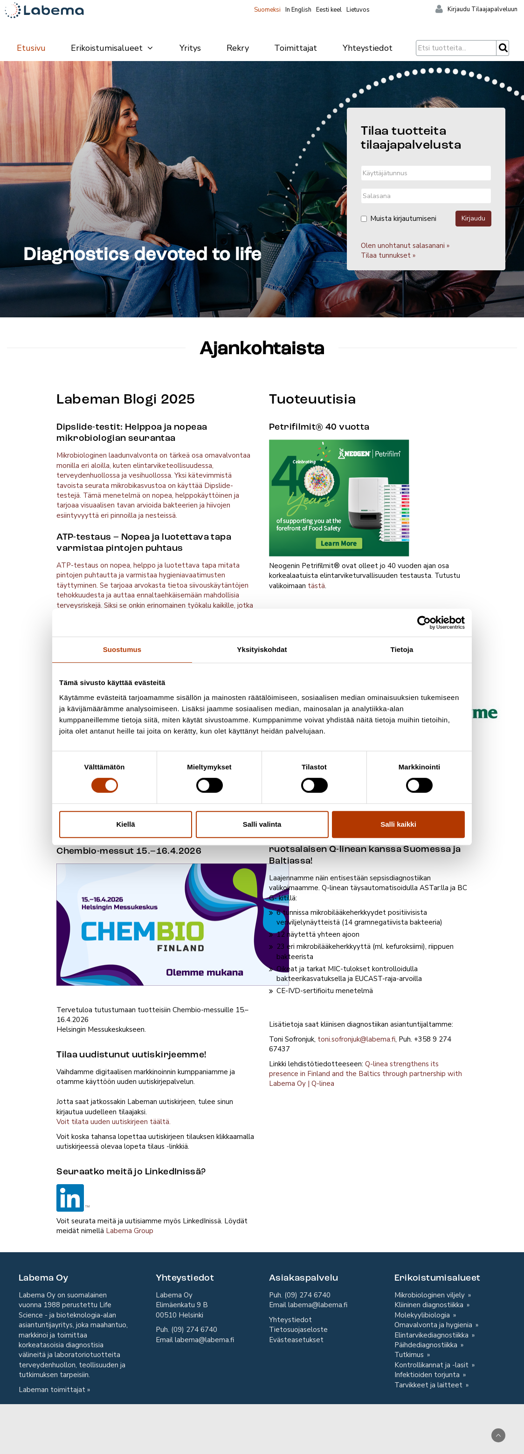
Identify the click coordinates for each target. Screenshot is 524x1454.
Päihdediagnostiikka (426, 1345)
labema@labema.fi (204, 1339)
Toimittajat (295, 48)
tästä (316, 585)
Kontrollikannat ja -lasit (432, 1365)
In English (298, 10)
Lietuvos (358, 10)
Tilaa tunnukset (386, 255)
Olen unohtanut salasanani (403, 245)
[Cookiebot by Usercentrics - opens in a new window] (424, 623)
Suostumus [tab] (122, 649)
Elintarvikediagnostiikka (432, 1335)
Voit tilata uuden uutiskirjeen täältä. (113, 1121)
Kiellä (125, 824)
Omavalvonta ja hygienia (434, 1325)
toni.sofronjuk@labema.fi (356, 1039)
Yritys (190, 48)
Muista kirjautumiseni (398, 218)
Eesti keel (329, 10)
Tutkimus (410, 1354)
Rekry (238, 48)
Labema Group (129, 1230)
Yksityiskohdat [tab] (262, 649)
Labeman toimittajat (52, 1389)
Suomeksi (267, 10)
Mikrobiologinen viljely (430, 1295)
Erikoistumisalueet (112, 48)
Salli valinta (262, 824)
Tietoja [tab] (402, 649)
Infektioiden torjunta (428, 1374)
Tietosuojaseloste (298, 1329)
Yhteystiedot (368, 48)
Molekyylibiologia (423, 1315)
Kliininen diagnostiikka (429, 1305)
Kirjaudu (473, 218)
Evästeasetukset (296, 1339)
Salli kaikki (398, 824)
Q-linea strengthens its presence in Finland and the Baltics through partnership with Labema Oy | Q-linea (365, 1074)
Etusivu (31, 48)
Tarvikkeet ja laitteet (429, 1385)
